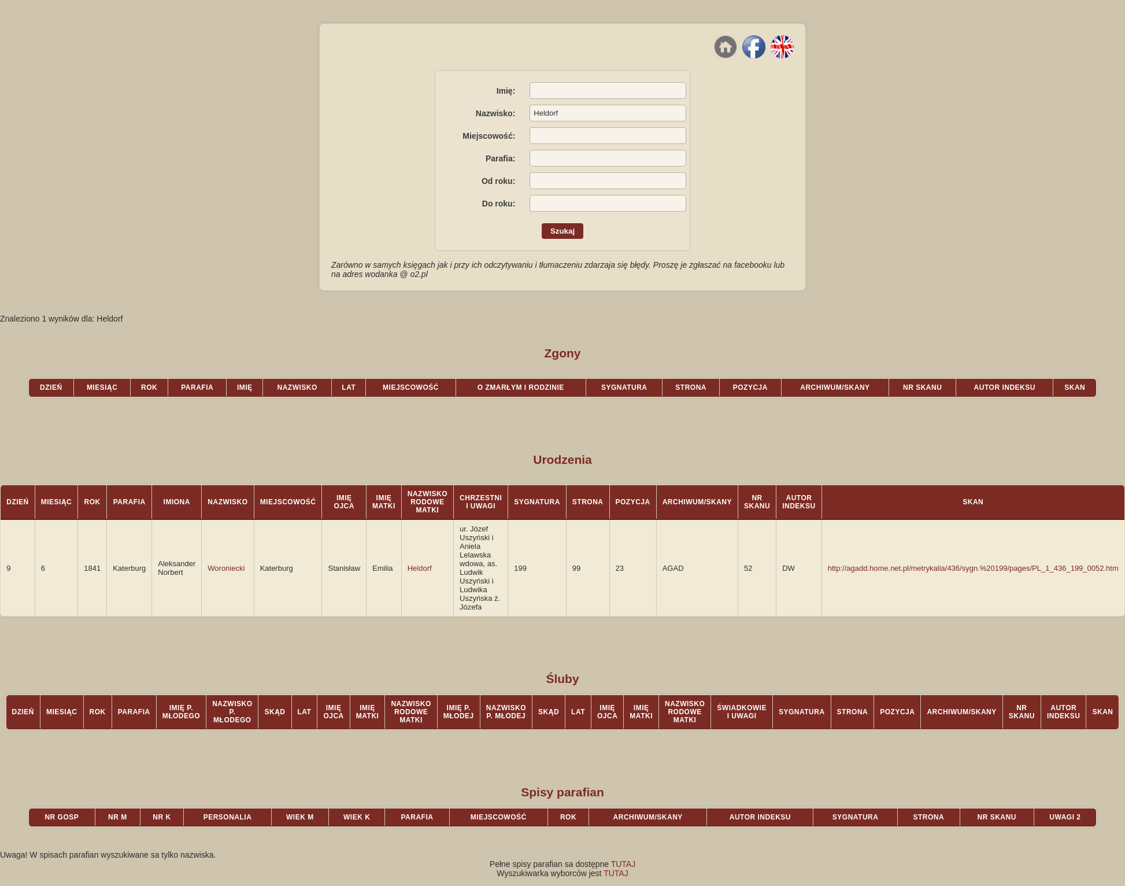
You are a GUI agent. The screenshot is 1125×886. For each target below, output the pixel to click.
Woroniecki (226, 568)
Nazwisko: (495, 113)
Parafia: (500, 158)
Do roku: (499, 203)
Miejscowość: (488, 136)
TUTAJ (623, 864)
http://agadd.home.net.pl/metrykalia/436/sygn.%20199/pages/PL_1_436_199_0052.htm (973, 568)
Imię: (506, 90)
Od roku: (498, 181)
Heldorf (420, 568)
